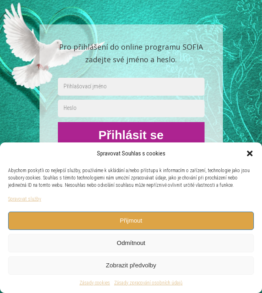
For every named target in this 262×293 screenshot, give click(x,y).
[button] (250, 153)
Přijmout (131, 220)
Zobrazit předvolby (131, 265)
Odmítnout (131, 242)
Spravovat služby (24, 199)
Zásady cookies (94, 283)
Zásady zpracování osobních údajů (148, 283)
